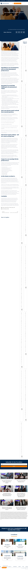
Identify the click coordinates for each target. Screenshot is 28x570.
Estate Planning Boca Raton (9, 516)
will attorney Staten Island (17, 515)
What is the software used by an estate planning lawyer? (21, 439)
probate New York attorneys (10, 514)
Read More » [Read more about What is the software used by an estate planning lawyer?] (22, 457)
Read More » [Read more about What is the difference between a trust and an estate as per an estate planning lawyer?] (26, 136)
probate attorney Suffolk (14, 513)
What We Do (15, 566)
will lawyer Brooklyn (20, 515)
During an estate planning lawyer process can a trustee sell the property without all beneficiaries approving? (21, 277)
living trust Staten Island (2, 512)
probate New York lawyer (14, 514)
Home (9, 29)
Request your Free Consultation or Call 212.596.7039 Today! (14, 529)
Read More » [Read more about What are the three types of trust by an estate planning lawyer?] (22, 177)
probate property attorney (24, 514)
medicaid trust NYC (15, 512)
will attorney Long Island (4, 515)
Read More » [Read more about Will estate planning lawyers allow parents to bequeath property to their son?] (26, 185)
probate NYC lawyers (20, 514)
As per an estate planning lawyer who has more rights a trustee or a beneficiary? (25, 210)
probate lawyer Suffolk (2, 514)
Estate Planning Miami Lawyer (19, 516)
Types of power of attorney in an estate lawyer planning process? (21, 388)
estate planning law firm (6, 3)
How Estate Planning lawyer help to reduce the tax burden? (21, 62)
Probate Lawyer (11, 207)
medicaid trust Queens (18, 512)
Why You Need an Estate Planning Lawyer (25, 57)
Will (14, 207)
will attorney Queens (13, 515)
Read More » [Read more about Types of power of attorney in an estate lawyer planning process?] (22, 409)
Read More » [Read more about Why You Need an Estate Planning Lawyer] (26, 71)
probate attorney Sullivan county (18, 513)
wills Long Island (22, 516)
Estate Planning (4, 208)
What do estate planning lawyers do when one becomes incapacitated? (25, 332)
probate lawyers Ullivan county (6, 514)
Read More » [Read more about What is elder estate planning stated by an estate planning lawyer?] (26, 288)
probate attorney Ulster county (23, 513)
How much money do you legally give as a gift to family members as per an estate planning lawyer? (21, 214)
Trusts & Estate (6, 3)
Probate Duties (6, 207)
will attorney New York (7, 515)
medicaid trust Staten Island (22, 512)
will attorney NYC (11, 515)
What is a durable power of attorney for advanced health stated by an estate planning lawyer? (21, 338)
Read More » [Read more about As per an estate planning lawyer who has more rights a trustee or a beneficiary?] (26, 235)
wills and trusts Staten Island (3, 516)
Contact (27, 566)
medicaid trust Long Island (9, 512)
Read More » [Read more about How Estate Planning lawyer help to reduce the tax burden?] (22, 81)
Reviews (20, 566)
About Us (10, 566)
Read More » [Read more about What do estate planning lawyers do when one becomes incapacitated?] (26, 354)
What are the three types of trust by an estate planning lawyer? (21, 156)
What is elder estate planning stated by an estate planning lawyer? (25, 266)
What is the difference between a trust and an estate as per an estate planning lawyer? (25, 109)
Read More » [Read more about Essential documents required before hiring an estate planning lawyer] (22, 127)
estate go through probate (10, 122)
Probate (3, 207)
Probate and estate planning (5, 57)
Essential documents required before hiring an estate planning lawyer (21, 104)
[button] (12, 3)
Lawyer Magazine (15, 516)
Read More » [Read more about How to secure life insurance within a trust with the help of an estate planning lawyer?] (26, 420)
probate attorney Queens (7, 513)
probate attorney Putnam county (2, 513)
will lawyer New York (26, 515)
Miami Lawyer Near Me (12, 516)
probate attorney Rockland (10, 513)
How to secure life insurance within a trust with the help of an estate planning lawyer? (25, 394)
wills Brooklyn (6, 516)
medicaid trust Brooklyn (5, 512)
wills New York (24, 516)
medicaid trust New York (12, 512)
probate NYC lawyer (17, 514)
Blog (23, 566)
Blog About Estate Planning (13, 29)
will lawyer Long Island (23, 515)
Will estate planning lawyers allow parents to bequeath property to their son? (25, 160)
